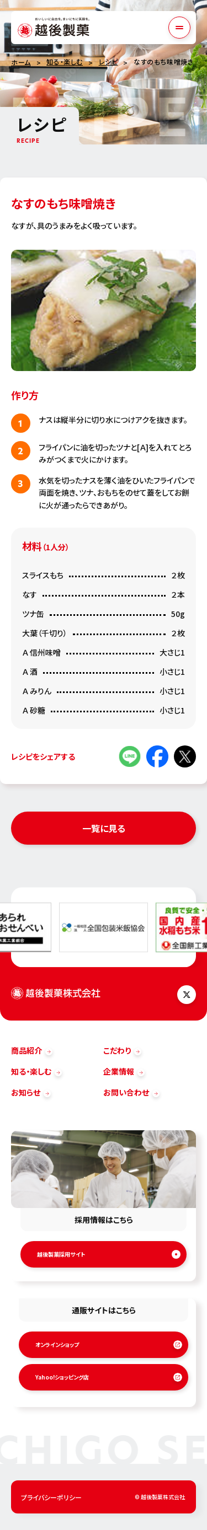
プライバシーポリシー (51, 1497)
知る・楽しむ (64, 61)
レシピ (108, 61)
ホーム (21, 62)
